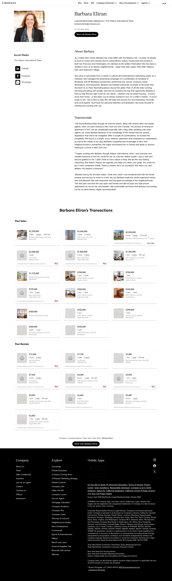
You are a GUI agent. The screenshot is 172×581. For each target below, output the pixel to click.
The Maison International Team (28, 60)
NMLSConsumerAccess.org (129, 567)
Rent (86, 3)
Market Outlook (59, 482)
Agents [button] (145, 3)
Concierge (56, 466)
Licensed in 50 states (97, 570)
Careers (19, 486)
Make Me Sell (57, 490)
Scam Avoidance (102, 488)
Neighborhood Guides (61, 522)
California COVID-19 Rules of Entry (140, 491)
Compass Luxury (59, 494)
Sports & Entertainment (62, 534)
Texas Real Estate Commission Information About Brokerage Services (114, 545)
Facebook (25, 76)
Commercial (57, 530)
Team (18, 470)
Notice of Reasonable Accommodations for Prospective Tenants (112, 556)
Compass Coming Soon (62, 474)
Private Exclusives (59, 470)
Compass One (58, 486)
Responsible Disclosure (120, 488)
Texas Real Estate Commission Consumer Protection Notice (111, 547)
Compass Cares (59, 514)
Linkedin (25, 68)
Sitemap (55, 554)
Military (55, 538)
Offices (19, 494)
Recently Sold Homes (61, 550)
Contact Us (21, 490)
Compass (62, 438)
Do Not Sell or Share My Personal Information (107, 485)
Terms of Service (135, 485)
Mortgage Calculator (61, 502)
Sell (92, 3)
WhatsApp (26, 82)
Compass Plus (58, 510)
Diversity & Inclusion (60, 518)
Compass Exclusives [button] (107, 3)
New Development (60, 526)
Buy (80, 3)
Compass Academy (60, 506)
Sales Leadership (23, 474)
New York (87, 438)
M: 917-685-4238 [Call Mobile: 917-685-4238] (81, 29)
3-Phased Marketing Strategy (64, 478)
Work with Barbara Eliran (86, 34)
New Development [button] (129, 3)
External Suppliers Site (61, 546)
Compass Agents (74, 438)
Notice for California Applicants (110, 491)
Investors (20, 478)
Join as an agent (23, 482)
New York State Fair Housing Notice (101, 551)
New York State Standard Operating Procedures (106, 554)
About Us (20, 466)
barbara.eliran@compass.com (87, 24)
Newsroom (20, 498)
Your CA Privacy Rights (102, 494)
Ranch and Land (59, 542)
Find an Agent (58, 498)
